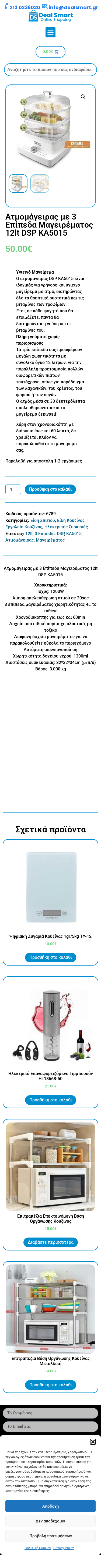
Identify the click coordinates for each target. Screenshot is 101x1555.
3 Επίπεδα (45, 533)
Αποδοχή (50, 1506)
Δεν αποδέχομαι (50, 1521)
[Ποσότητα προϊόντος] (13, 489)
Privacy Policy (63, 1548)
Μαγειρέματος (50, 540)
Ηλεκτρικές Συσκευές (66, 526)
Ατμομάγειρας (19, 540)
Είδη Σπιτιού (42, 520)
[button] (93, 1441)
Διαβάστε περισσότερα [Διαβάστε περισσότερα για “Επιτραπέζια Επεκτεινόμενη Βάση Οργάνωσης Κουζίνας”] (51, 1242)
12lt (29, 533)
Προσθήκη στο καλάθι (50, 489)
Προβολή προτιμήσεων (50, 1535)
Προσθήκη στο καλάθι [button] (50, 957)
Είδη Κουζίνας (71, 520)
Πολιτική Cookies (38, 1548)
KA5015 (74, 533)
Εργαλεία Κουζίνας (23, 526)
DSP (60, 533)
